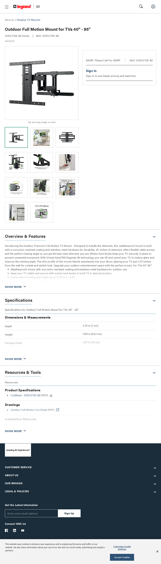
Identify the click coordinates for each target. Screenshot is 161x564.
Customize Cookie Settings (122, 548)
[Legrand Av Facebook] (6, 530)
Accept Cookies (122, 557)
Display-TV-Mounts (28, 20)
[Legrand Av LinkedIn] (14, 530)
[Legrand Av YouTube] (22, 530)
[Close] (157, 551)
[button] (6, 7)
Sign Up (69, 513)
